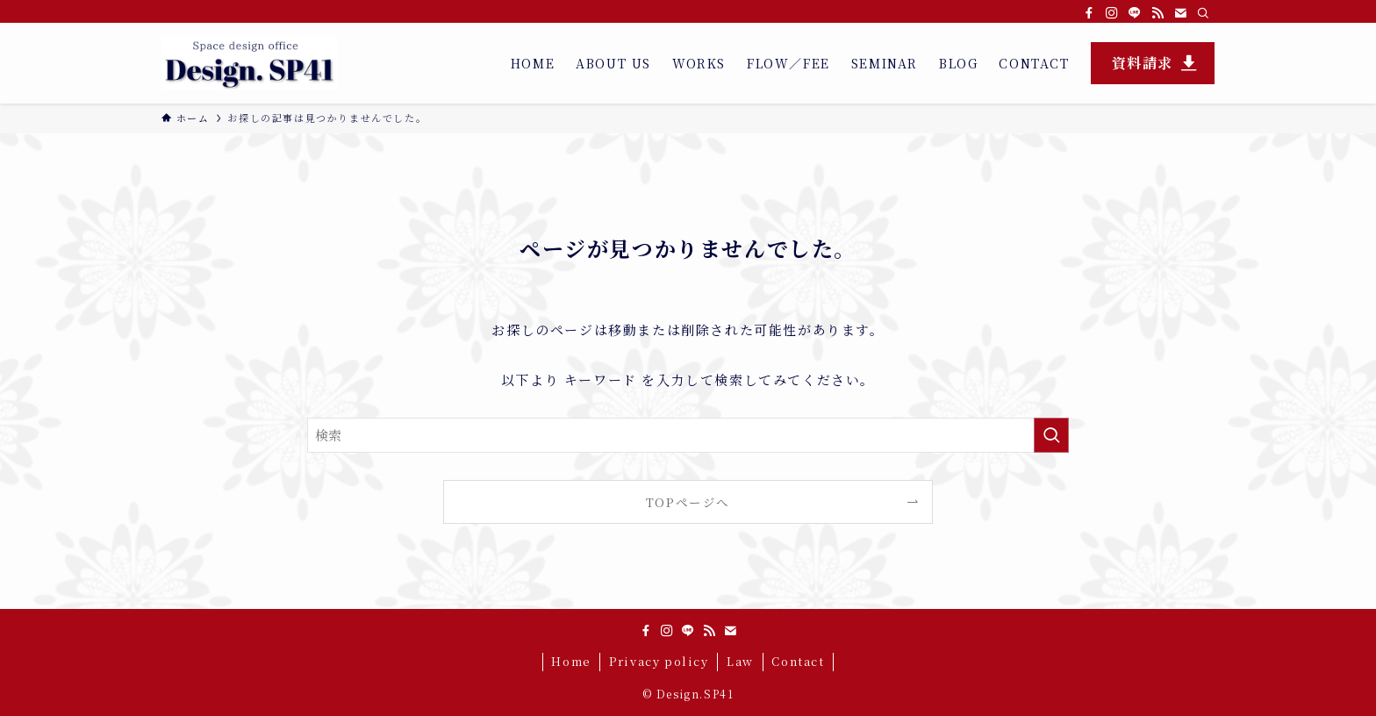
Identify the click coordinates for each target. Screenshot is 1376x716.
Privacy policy (658, 661)
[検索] (1203, 13)
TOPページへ (688, 502)
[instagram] (1111, 13)
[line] (1134, 13)
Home (571, 661)
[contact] (1180, 13)
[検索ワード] (688, 435)
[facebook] (1089, 13)
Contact (797, 661)
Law (740, 661)
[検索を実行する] (1051, 435)
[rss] (1157, 13)
